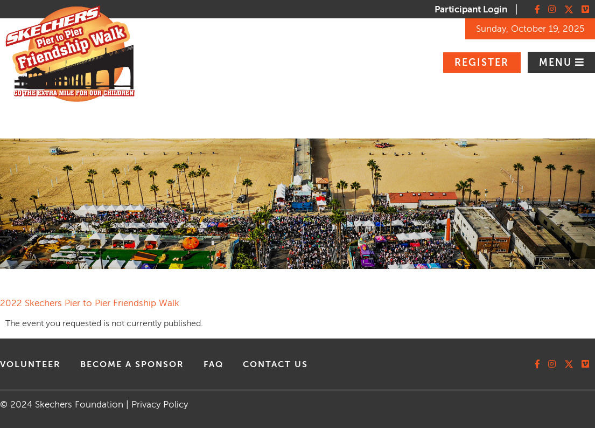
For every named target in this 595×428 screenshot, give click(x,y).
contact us (275, 364)
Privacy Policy (159, 404)
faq (213, 364)
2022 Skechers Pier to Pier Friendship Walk (89, 303)
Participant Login (471, 9)
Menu (557, 62)
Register (481, 62)
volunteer (30, 364)
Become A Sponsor (132, 364)
